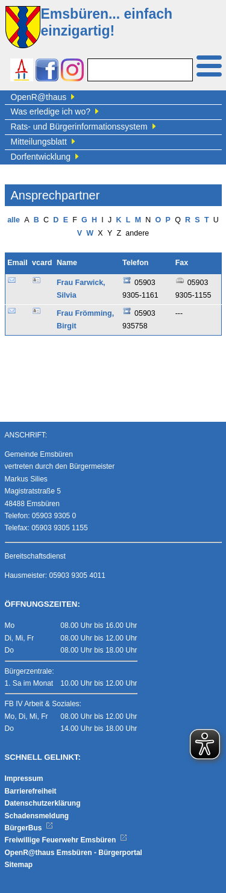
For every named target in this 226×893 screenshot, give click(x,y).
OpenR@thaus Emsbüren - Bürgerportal (73, 852)
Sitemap (19, 864)
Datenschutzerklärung (43, 803)
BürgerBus (29, 828)
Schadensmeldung (37, 816)
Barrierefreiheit (31, 791)
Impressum (24, 778)
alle (13, 220)
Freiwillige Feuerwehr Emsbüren (66, 840)
